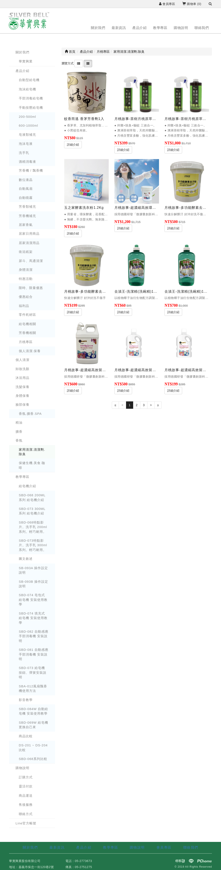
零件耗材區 (27, 314)
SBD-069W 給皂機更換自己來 (33, 725)
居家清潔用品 (29, 243)
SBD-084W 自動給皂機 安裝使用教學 (33, 711)
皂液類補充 (27, 134)
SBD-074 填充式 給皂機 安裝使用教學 (33, 617)
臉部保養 (22, 404)
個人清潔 (22, 360)
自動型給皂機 (29, 80)
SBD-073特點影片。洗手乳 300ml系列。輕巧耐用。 (33, 545)
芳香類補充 (27, 206)
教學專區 (160, 28)
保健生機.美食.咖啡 (32, 465)
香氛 (19, 440)
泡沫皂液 (26, 143)
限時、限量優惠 (31, 288)
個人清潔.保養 (30, 351)
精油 (19, 422)
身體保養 (22, 395)
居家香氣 (26, 225)
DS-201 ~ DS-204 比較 (33, 747)
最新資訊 (119, 28)
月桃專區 (26, 342)
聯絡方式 (26, 814)
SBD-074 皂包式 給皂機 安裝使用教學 (33, 599)
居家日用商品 (29, 233)
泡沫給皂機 (27, 89)
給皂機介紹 (27, 486)
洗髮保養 (22, 387)
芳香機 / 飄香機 (31, 170)
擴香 (19, 431)
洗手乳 (24, 153)
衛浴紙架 (26, 252)
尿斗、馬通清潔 (31, 261)
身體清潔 (26, 269)
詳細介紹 (73, 144)
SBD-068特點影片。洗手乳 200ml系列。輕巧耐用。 (33, 526)
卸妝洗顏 (22, 369)
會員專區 (167, 4)
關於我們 (98, 28)
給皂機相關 (27, 324)
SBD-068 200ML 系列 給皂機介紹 (32, 497)
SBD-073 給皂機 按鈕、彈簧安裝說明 (32, 672)
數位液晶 (26, 180)
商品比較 (26, 736)
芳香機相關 (27, 333)
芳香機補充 (27, 216)
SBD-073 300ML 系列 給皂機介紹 (32, 511)
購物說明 (181, 28)
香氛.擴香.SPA (30, 413)
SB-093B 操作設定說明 (33, 584)
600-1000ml (28, 125)
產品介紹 (139, 28)
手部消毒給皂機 (31, 98)
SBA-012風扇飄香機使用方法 (33, 688)
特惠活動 (26, 279)
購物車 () (191, 4)
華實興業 (26, 61)
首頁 (70, 51)
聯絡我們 (201, 28)
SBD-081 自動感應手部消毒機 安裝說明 (33, 654)
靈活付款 (26, 786)
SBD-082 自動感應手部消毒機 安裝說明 (33, 636)
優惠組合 (26, 297)
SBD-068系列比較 (33, 759)
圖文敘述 (26, 558)
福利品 (24, 306)
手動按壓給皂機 (31, 107)
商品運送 (26, 795)
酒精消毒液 (27, 161)
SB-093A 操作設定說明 (33, 570)
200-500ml (27, 116)
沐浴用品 (22, 378)
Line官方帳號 (26, 823)
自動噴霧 (26, 198)
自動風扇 (26, 188)
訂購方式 (26, 777)
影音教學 (26, 700)
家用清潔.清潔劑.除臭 (32, 452)
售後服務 (26, 804)
